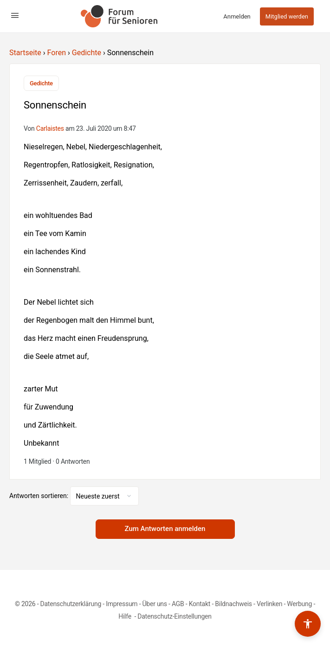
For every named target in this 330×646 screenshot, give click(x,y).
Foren (56, 52)
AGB (178, 604)
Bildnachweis (233, 604)
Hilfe (125, 616)
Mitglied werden (286, 16)
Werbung (299, 604)
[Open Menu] (14, 15)
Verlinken (269, 604)
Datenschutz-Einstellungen (174, 616)
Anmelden (237, 16)
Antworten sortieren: (39, 495)
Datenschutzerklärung (70, 604)
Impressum (121, 604)
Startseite (25, 52)
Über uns (154, 604)
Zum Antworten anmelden (165, 528)
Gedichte (86, 52)
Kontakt (200, 604)
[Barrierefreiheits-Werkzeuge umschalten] (308, 624)
